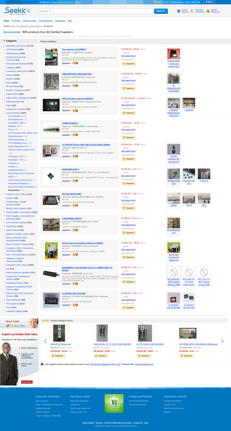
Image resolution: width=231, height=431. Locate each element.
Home (6, 21)
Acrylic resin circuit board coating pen (174, 257)
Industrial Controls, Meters (17, 265)
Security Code (169, 405)
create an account (64, 2)
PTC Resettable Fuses (17, 143)
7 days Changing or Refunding (48, 416)
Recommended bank (137, 405)
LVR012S (204, 181)
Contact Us (137, 423)
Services (99, 423)
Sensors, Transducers (15, 90)
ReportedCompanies (200, 11)
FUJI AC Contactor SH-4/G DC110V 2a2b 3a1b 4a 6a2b (174, 161)
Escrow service (42, 401)
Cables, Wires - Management (18, 98)
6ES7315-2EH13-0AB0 (71, 194)
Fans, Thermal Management (17, 255)
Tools (8, 307)
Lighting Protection (16, 170)
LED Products (12, 50)
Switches (10, 75)
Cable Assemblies (13, 102)
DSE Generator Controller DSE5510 (77, 99)
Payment (108, 423)
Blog (70, 21)
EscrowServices (185, 11)
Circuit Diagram (46, 21)
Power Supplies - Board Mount (18, 212)
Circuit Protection (35, 26)
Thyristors (12, 163)
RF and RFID (11, 86)
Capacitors (10, 68)
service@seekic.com (144, 364)
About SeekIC (88, 423)
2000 (86, 110)
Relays (9, 83)
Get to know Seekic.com (81, 408)
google (212, 2)
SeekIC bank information (174, 408)
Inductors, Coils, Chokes (16, 194)
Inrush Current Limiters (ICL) (20, 180)
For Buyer (15, 21)
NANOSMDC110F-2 (70, 169)
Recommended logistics (139, 401)
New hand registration (80, 401)
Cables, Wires (12, 94)
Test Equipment (12, 304)
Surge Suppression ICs (17, 146)
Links (146, 423)
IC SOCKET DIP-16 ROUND (74, 293)
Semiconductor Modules (16, 64)
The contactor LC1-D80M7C (74, 49)
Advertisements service (122, 423)
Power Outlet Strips (16, 140)
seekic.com (16, 10)
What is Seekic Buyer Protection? (49, 405)
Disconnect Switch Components (21, 187)
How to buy (75, 405)
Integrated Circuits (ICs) (16, 46)
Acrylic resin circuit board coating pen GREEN (82, 243)
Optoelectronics (12, 53)
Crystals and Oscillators (16, 109)
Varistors (12, 167)
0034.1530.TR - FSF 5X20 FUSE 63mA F (188, 282)
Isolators (9, 198)
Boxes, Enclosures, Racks (17, 244)
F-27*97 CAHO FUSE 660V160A (150, 344)
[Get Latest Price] (128, 56)
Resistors (10, 79)
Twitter (209, 2)
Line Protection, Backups (16, 222)
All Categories (22, 26)
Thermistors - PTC (15, 160)
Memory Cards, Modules (16, 208)
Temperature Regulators (18, 183)
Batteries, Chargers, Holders (18, 234)
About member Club (79, 412)
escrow (67, 64)
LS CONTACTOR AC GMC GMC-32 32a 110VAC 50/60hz (86, 145)
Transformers (11, 226)
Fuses (10, 130)
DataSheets (60, 21)
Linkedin (206, 2)
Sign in (78, 2)
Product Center (29, 21)
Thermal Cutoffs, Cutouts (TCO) (21, 150)
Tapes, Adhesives (13, 300)
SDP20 (189, 205)
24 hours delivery (43, 412)
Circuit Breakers (14, 116)
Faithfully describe (43, 408)
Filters (8, 105)
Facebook (203, 2)
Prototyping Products (14, 283)
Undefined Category (14, 311)
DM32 (204, 205)
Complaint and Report (173, 401)
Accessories (13, 190)
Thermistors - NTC (15, 156)
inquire (128, 64)
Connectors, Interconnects (17, 71)
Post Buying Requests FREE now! (105, 364)
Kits (7, 269)
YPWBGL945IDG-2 (70, 123)
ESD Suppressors (15, 119)
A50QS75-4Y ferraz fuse (61, 344)
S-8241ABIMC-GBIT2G (72, 218)
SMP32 (174, 205)
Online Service (163, 2)
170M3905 (188, 110)
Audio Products (12, 230)
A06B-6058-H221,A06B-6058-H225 (77, 74)
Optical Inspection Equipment (18, 273)
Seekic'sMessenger (215, 11)
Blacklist (167, 412)
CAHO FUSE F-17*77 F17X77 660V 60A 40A (112, 344)
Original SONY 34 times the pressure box (174, 63)
